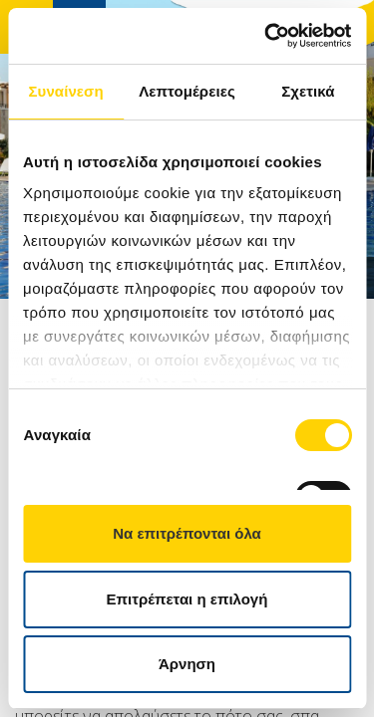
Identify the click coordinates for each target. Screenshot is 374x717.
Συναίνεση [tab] (65, 91)
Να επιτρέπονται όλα (187, 533)
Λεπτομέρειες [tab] (187, 91)
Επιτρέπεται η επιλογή (187, 599)
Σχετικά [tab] (307, 91)
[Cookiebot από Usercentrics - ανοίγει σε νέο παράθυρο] (266, 36)
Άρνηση (187, 663)
